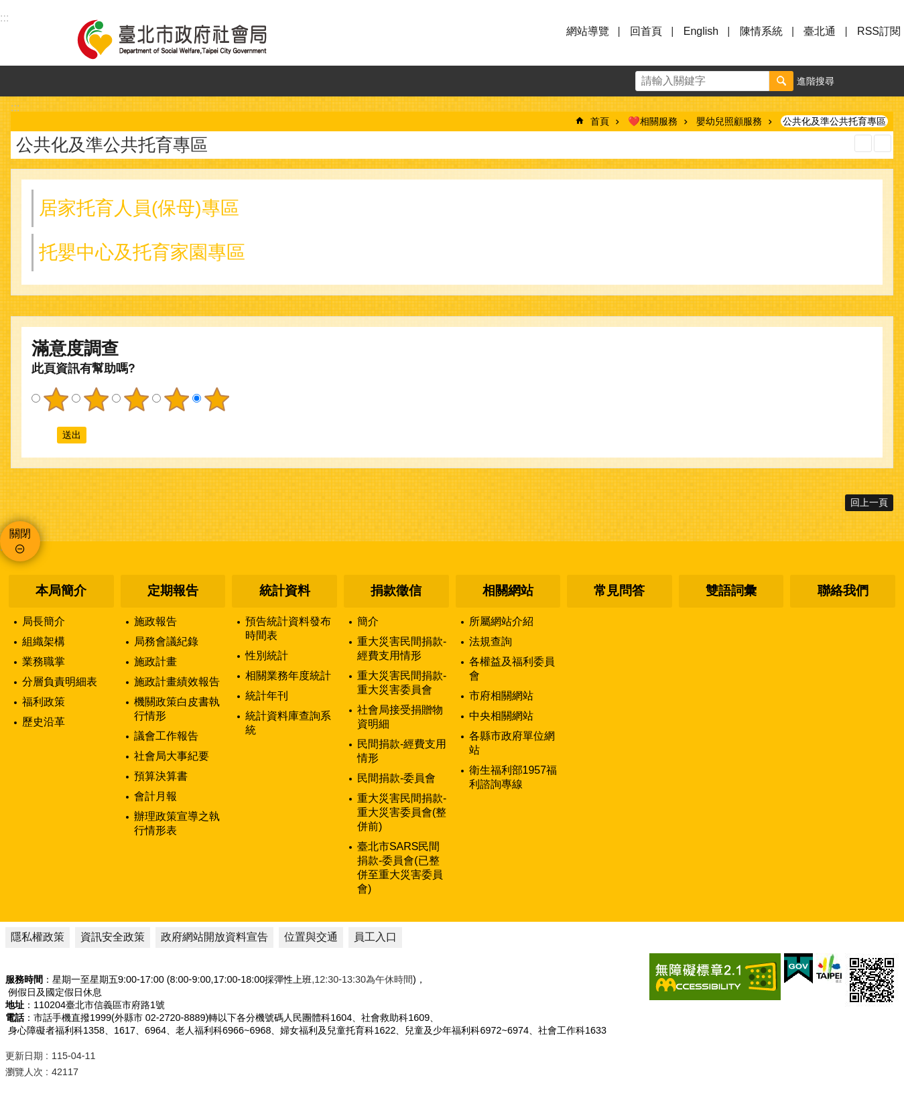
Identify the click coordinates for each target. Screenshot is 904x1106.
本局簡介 (61, 590)
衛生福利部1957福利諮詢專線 (513, 777)
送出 (44, 434)
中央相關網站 (501, 715)
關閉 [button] (20, 533)
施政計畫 (155, 661)
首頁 (599, 121)
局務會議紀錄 (166, 641)
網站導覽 (587, 31)
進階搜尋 (815, 81)
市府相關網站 (501, 695)
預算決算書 (161, 776)
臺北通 (819, 31)
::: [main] (15, 107)
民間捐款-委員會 (396, 778)
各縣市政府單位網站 (512, 743)
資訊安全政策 (112, 937)
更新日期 (24, 1055)
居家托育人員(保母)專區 (139, 208)
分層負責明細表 (59, 681)
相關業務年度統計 (288, 675)
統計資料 (284, 590)
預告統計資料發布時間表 (288, 628)
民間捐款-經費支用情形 (401, 751)
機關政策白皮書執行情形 (177, 708)
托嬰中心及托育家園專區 (142, 252)
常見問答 (619, 590)
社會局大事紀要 (171, 756)
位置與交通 (311, 937)
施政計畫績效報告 (177, 681)
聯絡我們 (843, 590)
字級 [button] (857, 81)
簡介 (368, 621)
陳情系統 (761, 31)
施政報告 (155, 621)
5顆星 (216, 399)
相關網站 (507, 590)
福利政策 (43, 701)
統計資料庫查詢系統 (288, 723)
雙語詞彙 (731, 590)
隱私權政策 (37, 937)
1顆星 (55, 399)
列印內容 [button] (863, 143)
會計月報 (155, 796)
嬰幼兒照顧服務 (729, 121)
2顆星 (96, 399)
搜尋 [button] (781, 81)
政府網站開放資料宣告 (214, 937)
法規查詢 (490, 641)
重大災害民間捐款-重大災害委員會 (401, 682)
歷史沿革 (43, 722)
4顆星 (176, 399)
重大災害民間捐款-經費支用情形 (401, 648)
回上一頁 (869, 502)
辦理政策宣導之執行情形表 (177, 823)
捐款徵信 (396, 590)
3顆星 (136, 399)
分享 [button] (888, 81)
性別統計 (266, 655)
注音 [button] (882, 143)
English (701, 31)
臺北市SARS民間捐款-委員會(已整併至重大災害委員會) (400, 867)
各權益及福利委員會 (512, 668)
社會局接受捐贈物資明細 (400, 717)
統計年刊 (266, 695)
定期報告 (172, 590)
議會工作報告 (166, 736)
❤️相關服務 (652, 121)
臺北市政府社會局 (188, 39)
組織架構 (43, 641)
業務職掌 (43, 661)
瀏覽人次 (24, 1071)
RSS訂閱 (879, 31)
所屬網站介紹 (501, 621)
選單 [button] (26, 38)
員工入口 (375, 937)
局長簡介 (43, 621)
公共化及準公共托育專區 (834, 121)
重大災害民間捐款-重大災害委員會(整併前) (401, 812)
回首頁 (646, 31)
